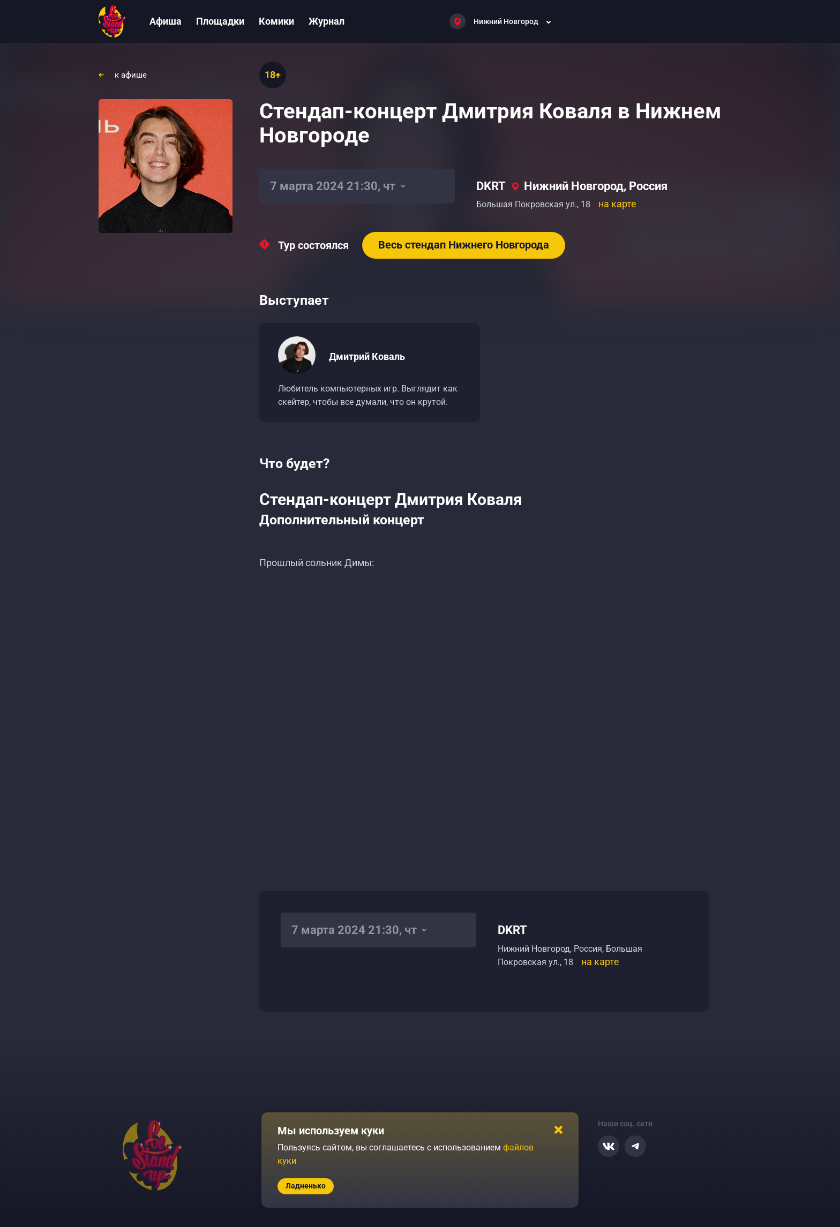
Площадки (220, 21)
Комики (276, 21)
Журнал (326, 21)
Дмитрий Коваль (367, 356)
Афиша (165, 21)
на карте (617, 203)
